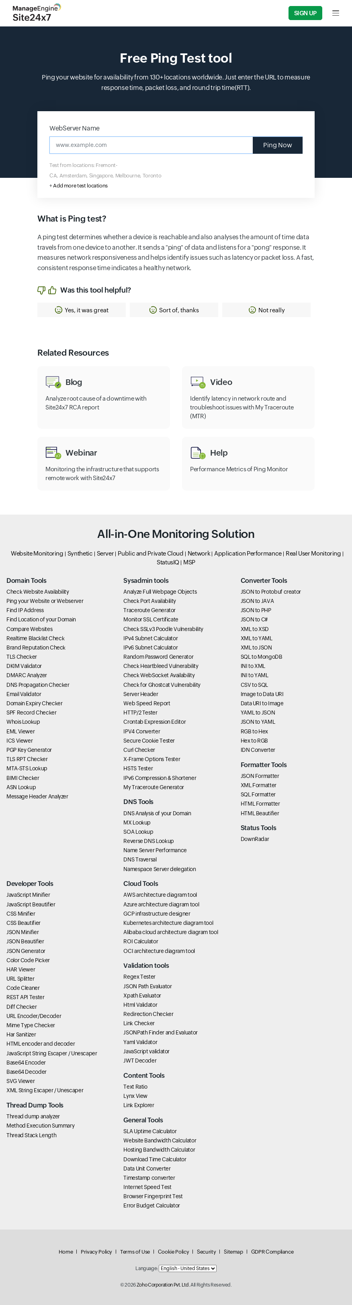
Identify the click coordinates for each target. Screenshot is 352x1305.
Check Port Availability (149, 601)
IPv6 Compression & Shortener (159, 778)
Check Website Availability (37, 591)
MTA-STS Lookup (26, 768)
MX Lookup (137, 822)
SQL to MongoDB (261, 657)
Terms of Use (135, 1252)
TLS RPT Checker (27, 759)
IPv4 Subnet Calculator (150, 638)
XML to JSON (256, 647)
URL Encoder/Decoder (33, 1016)
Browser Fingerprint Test (152, 1196)
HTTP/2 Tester (140, 712)
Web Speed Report (146, 703)
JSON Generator (25, 951)
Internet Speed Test (147, 1187)
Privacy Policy (96, 1252)
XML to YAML (256, 638)
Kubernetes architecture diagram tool (168, 923)
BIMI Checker (22, 778)
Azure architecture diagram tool (161, 904)
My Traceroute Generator (153, 787)
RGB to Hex (254, 731)
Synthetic (80, 553)
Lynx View (135, 1096)
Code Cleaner (23, 988)
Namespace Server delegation (159, 869)
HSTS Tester (138, 768)
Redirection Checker (148, 1014)
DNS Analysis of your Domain (157, 813)
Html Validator (140, 1005)
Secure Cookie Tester (149, 740)
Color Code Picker (28, 960)
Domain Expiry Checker (34, 703)
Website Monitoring (37, 553)
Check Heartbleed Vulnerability (160, 666)
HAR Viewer (20, 969)
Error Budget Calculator (151, 1205)
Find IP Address (25, 610)
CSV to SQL (254, 685)
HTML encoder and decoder (40, 1043)
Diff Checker (21, 1007)
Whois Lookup (23, 722)
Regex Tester (139, 976)
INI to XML (253, 666)
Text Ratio (135, 1086)
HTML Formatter (260, 803)
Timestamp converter (149, 1178)
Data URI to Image (262, 703)
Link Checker (139, 1023)
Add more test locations (80, 186)
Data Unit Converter (146, 1168)
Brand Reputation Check (35, 647)
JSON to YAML (258, 722)
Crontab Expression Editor (154, 722)
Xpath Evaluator (142, 995)
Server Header (140, 694)
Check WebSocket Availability (158, 675)
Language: (146, 1268)
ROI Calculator (140, 941)
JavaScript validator (146, 1051)
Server (105, 553)
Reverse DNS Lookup (148, 841)
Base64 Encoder (26, 1062)
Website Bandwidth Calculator (159, 1140)
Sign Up (305, 13)
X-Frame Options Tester (151, 759)
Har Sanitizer (21, 1034)
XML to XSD (255, 629)
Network (199, 553)
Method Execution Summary (40, 1125)
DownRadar (255, 839)
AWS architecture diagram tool (160, 895)
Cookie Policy (173, 1252)
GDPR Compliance (272, 1252)
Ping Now (277, 145)
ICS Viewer (19, 740)
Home (66, 1252)
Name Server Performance (155, 850)
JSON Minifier (22, 932)
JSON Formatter (260, 776)
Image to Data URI (262, 694)
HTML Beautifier (260, 813)
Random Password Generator (158, 657)
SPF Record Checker (31, 712)
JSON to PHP (256, 610)
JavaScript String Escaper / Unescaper (51, 1053)
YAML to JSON (258, 712)
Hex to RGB (254, 740)
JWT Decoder (139, 1060)
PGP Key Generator (29, 750)
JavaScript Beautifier (30, 904)
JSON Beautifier (25, 941)
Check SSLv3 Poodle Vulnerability (163, 629)
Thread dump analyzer (33, 1116)
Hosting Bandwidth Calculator (159, 1149)
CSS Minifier (20, 913)
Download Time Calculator (154, 1159)
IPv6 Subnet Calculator (150, 647)
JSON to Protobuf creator (271, 591)
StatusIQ (168, 562)
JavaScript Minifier (28, 895)
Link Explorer (138, 1105)
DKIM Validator (24, 666)
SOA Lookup (138, 832)
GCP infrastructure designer (156, 913)
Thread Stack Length (31, 1135)
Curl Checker (139, 750)
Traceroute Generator (149, 610)
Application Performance (248, 553)
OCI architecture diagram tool (159, 951)
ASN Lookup (21, 787)
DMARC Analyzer (26, 675)
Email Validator (23, 694)
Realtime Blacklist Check (35, 638)
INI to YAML (254, 675)
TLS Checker (21, 657)
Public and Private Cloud (150, 553)
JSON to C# (254, 619)
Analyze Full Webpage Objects (159, 591)
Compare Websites (29, 629)
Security (206, 1252)
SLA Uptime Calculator (149, 1131)
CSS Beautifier (23, 923)
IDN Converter (258, 750)
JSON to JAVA (257, 601)
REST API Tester (25, 997)
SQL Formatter (258, 794)
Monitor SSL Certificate (150, 619)
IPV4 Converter (141, 731)
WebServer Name (74, 128)
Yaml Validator (140, 1042)
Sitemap (233, 1252)
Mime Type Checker (30, 1025)
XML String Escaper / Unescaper (44, 1090)
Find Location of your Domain (41, 619)
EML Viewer (20, 731)
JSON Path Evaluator (147, 986)
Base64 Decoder (26, 1072)
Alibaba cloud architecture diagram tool (170, 932)
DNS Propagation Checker (38, 685)
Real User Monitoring (313, 553)
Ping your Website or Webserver (44, 601)
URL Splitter (20, 978)
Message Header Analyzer (37, 796)
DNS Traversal (139, 859)
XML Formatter (258, 785)
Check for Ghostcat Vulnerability (161, 685)
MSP (189, 562)
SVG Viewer (20, 1081)
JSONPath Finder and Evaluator (160, 1032)
